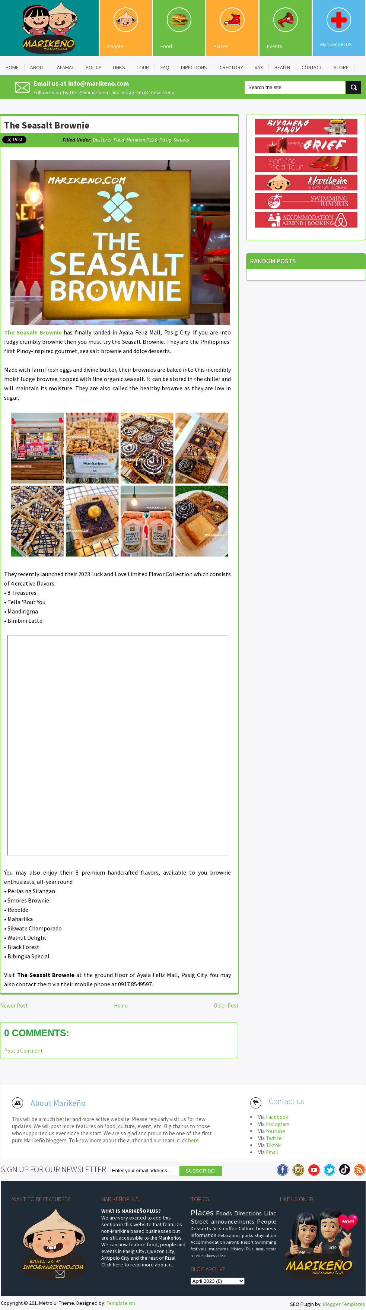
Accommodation (208, 1242)
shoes (210, 1255)
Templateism (120, 1303)
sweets (181, 139)
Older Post (226, 1005)
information (203, 1235)
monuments (266, 1249)
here (193, 1140)
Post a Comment (23, 1050)
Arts (217, 1228)
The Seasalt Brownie (46, 125)
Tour (249, 1249)
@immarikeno (94, 92)
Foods (224, 1213)
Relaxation (229, 1235)
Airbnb (232, 1242)
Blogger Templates (344, 1304)
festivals (198, 1249)
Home (121, 1005)
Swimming (265, 1242)
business (266, 1228)
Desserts (102, 139)
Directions (248, 1213)
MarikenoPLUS (141, 139)
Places (221, 46)
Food (166, 46)
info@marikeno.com (98, 83)
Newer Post (14, 1005)
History (237, 1249)
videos (221, 1255)
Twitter (274, 1138)
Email (272, 1152)
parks (247, 1235)
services (197, 1255)
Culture (247, 1228)
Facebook (277, 1116)
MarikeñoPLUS (336, 44)
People (115, 46)
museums (218, 1249)
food (119, 139)
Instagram (277, 1123)
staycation (265, 1235)
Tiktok (273, 1145)
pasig (165, 139)
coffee (230, 1228)
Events (274, 46)
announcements (232, 1221)
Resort (247, 1242)
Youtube (275, 1131)
